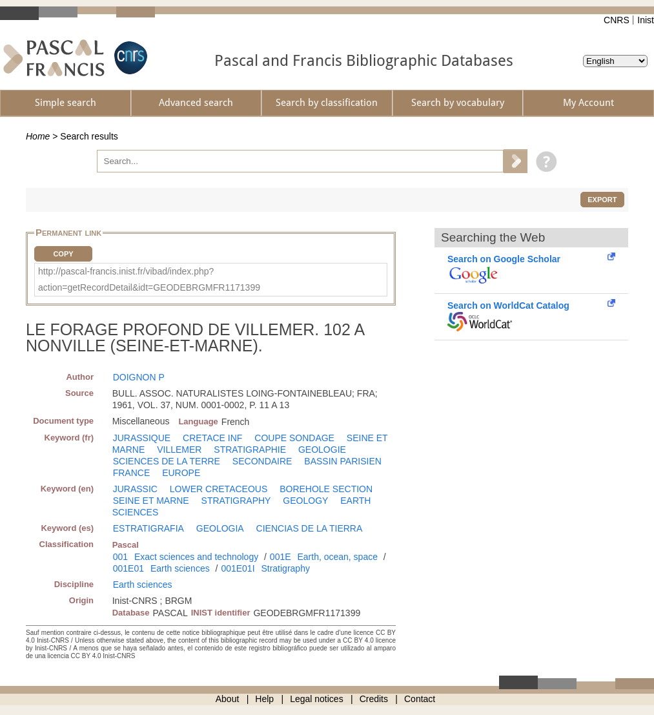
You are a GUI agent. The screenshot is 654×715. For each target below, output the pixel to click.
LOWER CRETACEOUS (218, 489)
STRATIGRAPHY (236, 500)
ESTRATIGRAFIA (148, 528)
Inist (645, 20)
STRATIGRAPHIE (250, 449)
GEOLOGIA (220, 528)
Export (602, 199)
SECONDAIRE (262, 461)
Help (264, 699)
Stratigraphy (285, 568)
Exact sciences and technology (196, 557)
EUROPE (181, 473)
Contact (419, 699)
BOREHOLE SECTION (326, 489)
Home (38, 136)
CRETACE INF (212, 438)
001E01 (128, 568)
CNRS (616, 20)
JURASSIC (135, 489)
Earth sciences (180, 568)
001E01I (237, 568)
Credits (374, 699)
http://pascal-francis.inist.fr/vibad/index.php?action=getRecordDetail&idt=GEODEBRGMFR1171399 (149, 279)
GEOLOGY (305, 500)
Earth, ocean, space (337, 557)
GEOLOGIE (322, 449)
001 (120, 557)
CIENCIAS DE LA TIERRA (309, 528)
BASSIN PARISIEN (343, 461)
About (228, 699)
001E (280, 557)
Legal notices (316, 699)
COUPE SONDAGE (294, 438)
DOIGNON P (139, 377)
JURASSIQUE (141, 438)
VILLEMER (179, 449)
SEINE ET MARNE (151, 500)
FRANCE (131, 473)
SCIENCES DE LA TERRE (166, 461)
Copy (63, 254)
